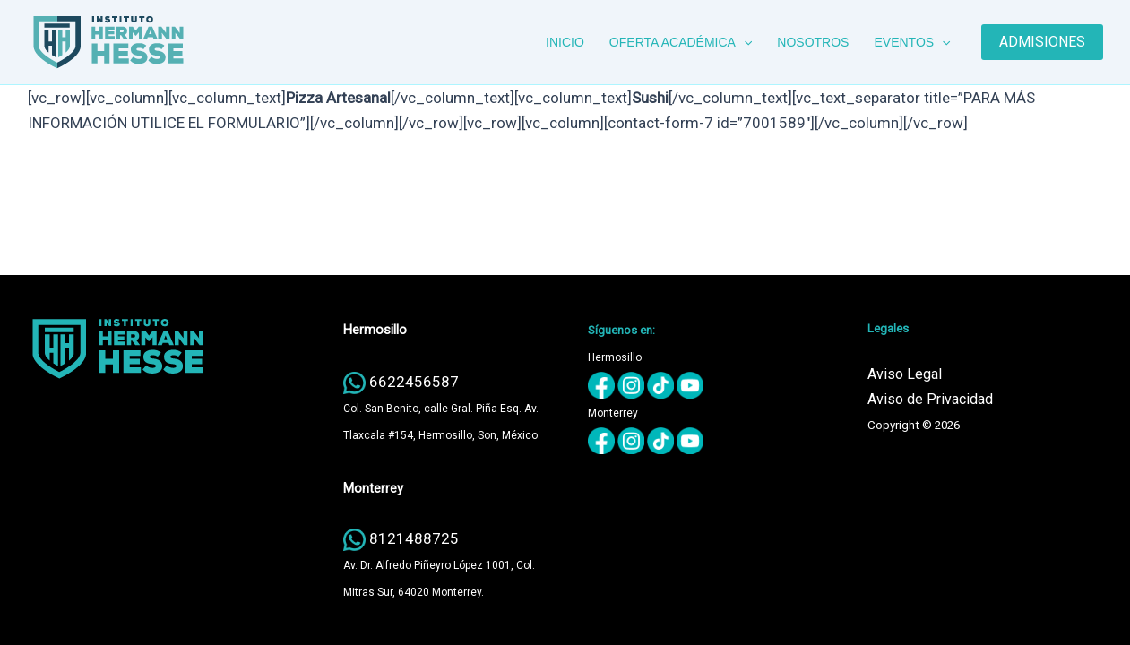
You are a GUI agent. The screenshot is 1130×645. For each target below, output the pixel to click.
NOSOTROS (813, 42)
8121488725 (414, 538)
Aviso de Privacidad (930, 399)
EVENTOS (912, 42)
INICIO (565, 42)
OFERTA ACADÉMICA (680, 42)
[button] (744, 42)
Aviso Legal (904, 374)
